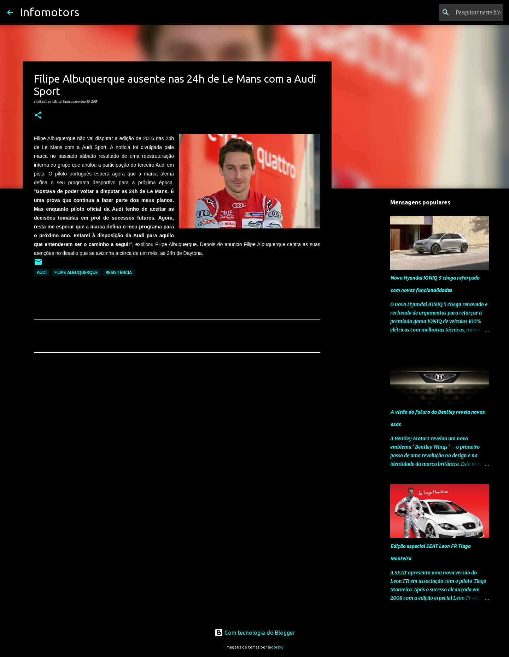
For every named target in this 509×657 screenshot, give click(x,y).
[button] (38, 115)
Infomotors (49, 12)
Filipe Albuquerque (76, 272)
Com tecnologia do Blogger (255, 632)
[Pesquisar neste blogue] (466, 12)
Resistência (119, 272)
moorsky (275, 647)
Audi (42, 272)
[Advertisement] (177, 424)
